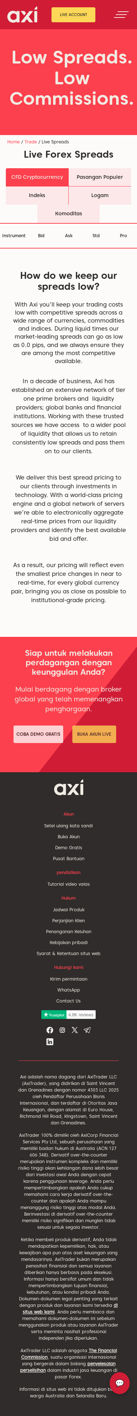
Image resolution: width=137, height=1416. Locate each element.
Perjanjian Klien (68, 920)
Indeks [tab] (37, 195)
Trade (30, 142)
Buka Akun (69, 836)
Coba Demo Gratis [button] (38, 734)
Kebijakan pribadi (69, 942)
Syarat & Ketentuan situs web (68, 953)
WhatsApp (68, 990)
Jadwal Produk (68, 909)
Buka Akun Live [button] (94, 734)
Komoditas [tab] (68, 213)
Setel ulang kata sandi (68, 825)
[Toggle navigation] (121, 14)
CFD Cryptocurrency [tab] (37, 177)
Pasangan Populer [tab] (100, 177)
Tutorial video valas (68, 884)
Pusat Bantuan (68, 858)
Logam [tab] (100, 195)
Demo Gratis (68, 847)
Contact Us (68, 1001)
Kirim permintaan (68, 979)
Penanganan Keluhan (68, 931)
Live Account (73, 14)
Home (13, 142)
